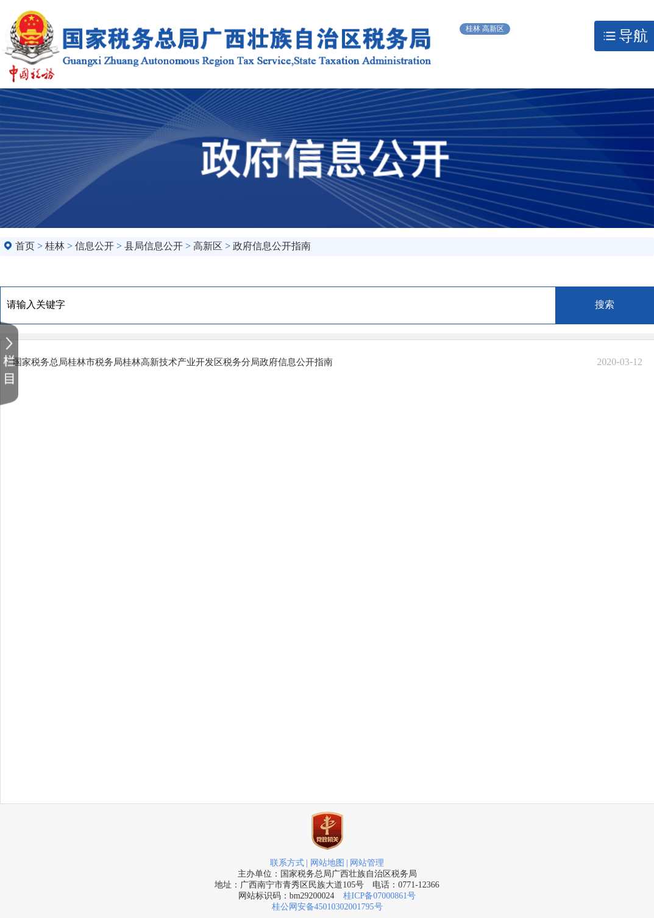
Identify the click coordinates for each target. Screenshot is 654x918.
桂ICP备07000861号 (379, 895)
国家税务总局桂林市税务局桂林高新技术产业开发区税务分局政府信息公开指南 (173, 362)
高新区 (207, 246)
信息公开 (94, 246)
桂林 (55, 246)
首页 (25, 246)
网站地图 (327, 862)
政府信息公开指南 (272, 246)
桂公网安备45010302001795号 (327, 906)
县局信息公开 (153, 246)
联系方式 (287, 862)
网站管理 (367, 862)
